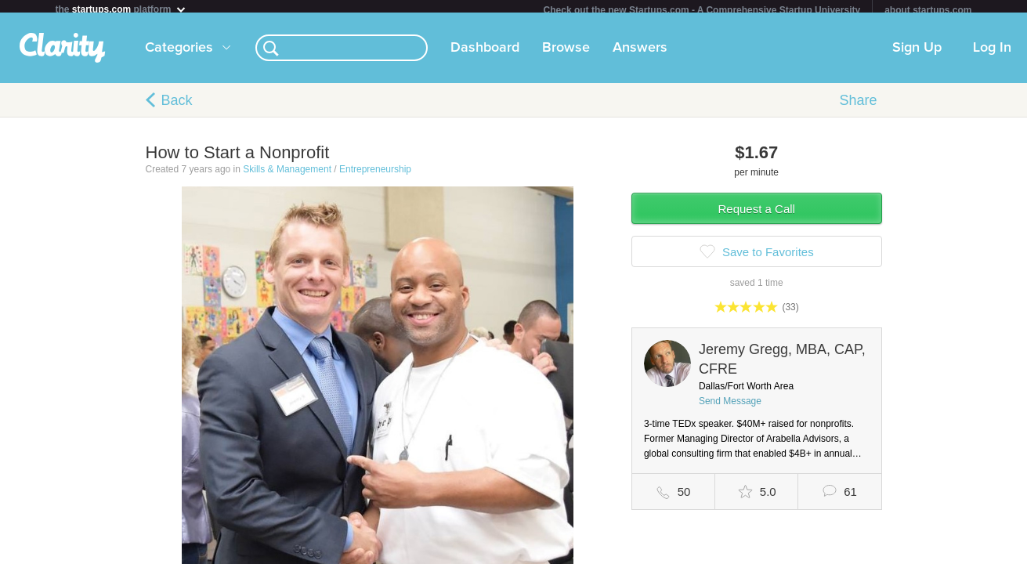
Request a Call (756, 215)
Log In (992, 54)
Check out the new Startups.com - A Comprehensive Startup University (702, 10)
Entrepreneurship (375, 175)
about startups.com (927, 10)
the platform (121, 9)
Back (177, 106)
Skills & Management (287, 175)
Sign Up (917, 54)
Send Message (730, 407)
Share (858, 106)
